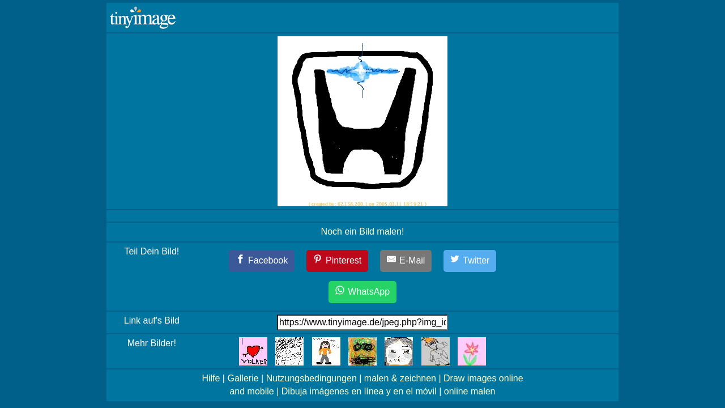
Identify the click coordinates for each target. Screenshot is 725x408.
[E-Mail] (406, 261)
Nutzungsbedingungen (311, 378)
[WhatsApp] (362, 292)
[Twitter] (470, 261)
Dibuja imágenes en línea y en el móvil (359, 391)
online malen (470, 391)
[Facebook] (262, 261)
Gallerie (242, 378)
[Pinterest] (337, 261)
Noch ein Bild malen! (362, 231)
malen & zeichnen (400, 378)
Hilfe (211, 378)
